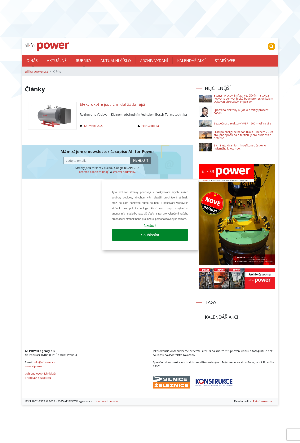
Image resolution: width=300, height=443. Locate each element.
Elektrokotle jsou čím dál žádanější (112, 104)
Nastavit (150, 225)
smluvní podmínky (123, 172)
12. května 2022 (93, 126)
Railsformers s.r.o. (264, 401)
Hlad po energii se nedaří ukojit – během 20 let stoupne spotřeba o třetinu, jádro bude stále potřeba (243, 135)
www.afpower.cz (35, 366)
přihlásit (140, 161)
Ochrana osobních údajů (40, 373)
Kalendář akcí (191, 60)
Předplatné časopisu (38, 378)
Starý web (225, 60)
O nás (32, 60)
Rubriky (83, 60)
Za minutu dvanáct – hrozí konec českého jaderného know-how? (240, 147)
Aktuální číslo (115, 60)
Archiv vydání (154, 60)
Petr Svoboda (150, 126)
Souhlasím (150, 235)
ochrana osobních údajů (94, 172)
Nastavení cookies (106, 401)
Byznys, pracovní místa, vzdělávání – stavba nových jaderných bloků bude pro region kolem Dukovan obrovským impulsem (243, 98)
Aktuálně (57, 60)
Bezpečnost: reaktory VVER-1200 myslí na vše (242, 123)
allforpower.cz (36, 71)
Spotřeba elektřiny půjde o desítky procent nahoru (241, 111)
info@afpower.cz (44, 362)
